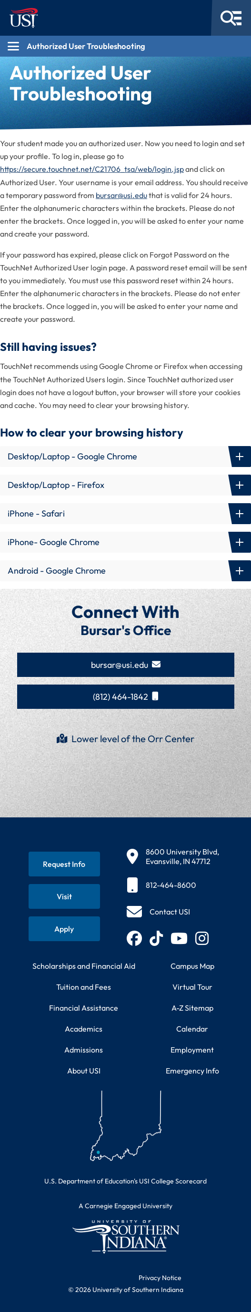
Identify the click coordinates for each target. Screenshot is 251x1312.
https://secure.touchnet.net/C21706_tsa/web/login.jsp (92, 169)
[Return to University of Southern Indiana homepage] (125, 1236)
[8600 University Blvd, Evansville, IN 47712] (173, 856)
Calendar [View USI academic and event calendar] (192, 1029)
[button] (125, 456)
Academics (83, 1029)
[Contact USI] (158, 911)
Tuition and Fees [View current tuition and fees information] (83, 987)
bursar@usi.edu (121, 195)
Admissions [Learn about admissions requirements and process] (83, 1049)
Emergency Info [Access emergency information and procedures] (192, 1070)
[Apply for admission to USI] (64, 928)
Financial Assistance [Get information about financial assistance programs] (83, 1008)
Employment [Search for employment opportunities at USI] (192, 1049)
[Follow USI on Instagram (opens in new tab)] (201, 938)
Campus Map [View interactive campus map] (192, 966)
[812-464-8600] (173, 885)
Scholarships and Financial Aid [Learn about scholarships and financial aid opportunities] (83, 966)
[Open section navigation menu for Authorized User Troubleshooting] (125, 46)
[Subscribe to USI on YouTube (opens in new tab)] (179, 938)
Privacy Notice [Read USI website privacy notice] (160, 1277)
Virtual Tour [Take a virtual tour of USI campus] (192, 987)
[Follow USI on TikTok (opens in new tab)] (156, 938)
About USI (83, 1070)
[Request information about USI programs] (64, 864)
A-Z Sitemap (192, 1008)
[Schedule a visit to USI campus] (64, 896)
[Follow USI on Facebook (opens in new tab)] (134, 938)
